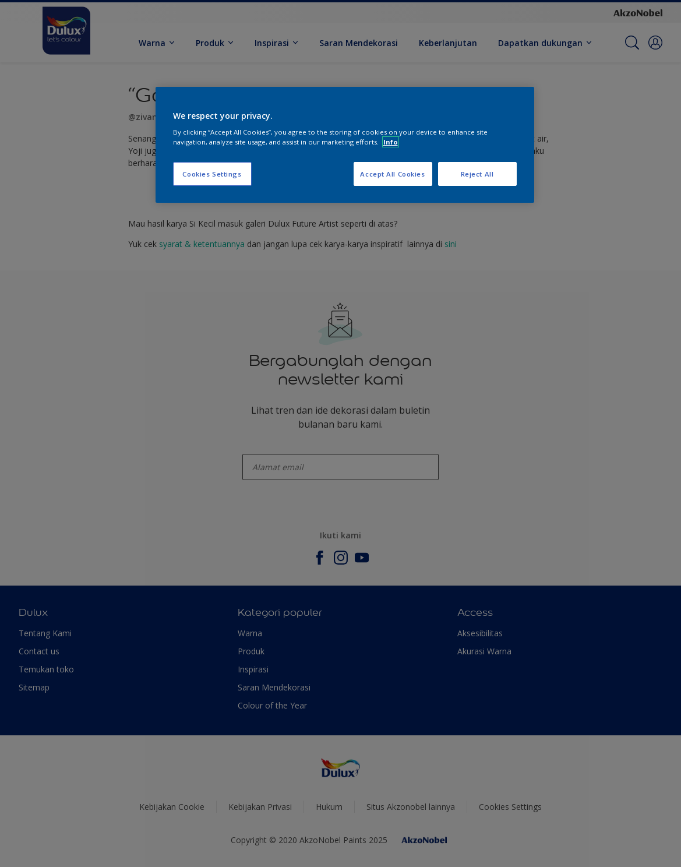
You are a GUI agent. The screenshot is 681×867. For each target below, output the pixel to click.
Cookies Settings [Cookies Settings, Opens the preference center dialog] (211, 174)
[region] (345, 145)
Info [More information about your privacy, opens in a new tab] (390, 142)
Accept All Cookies (392, 174)
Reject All (477, 174)
